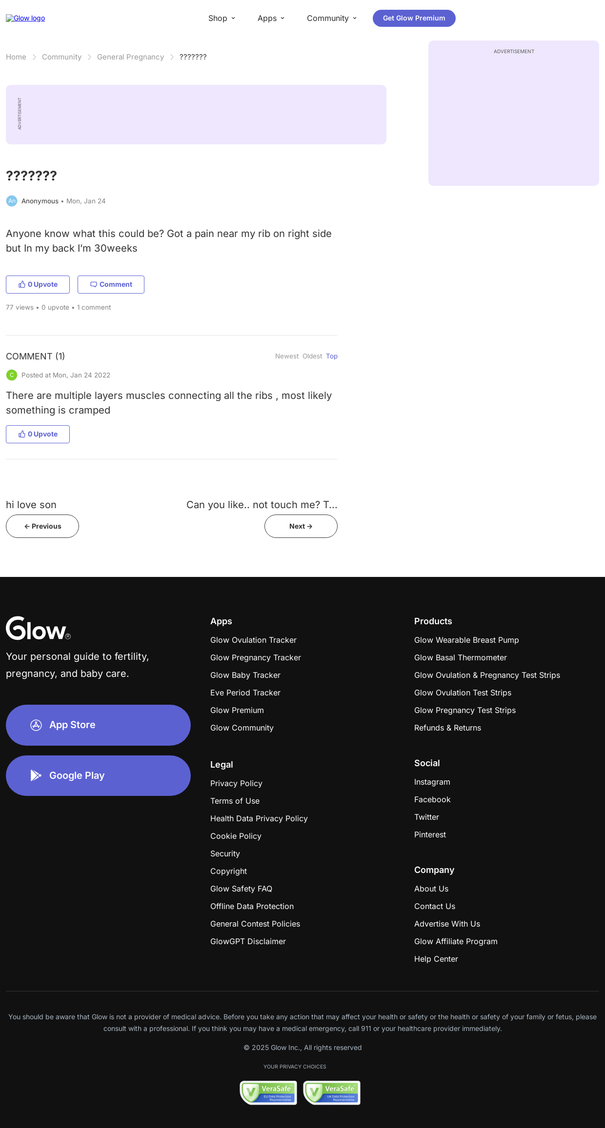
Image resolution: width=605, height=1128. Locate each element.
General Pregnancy (130, 56)
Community (61, 56)
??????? (193, 56)
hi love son (31, 504)
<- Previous (42, 526)
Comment (111, 284)
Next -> (301, 526)
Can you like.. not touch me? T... (262, 504)
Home (16, 56)
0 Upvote (38, 284)
